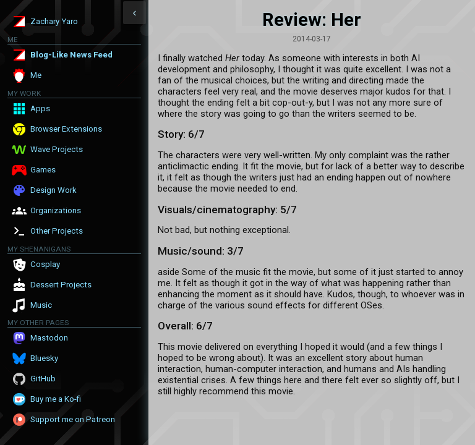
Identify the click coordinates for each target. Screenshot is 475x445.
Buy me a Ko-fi (55, 399)
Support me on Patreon (72, 419)
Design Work (53, 190)
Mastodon (49, 337)
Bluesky (44, 358)
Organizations (55, 210)
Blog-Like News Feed (71, 54)
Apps (40, 108)
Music (41, 305)
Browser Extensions (66, 129)
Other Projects (56, 230)
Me (35, 75)
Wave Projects (56, 149)
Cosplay (45, 264)
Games (43, 169)
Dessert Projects (61, 284)
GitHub (43, 378)
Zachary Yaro (54, 21)
